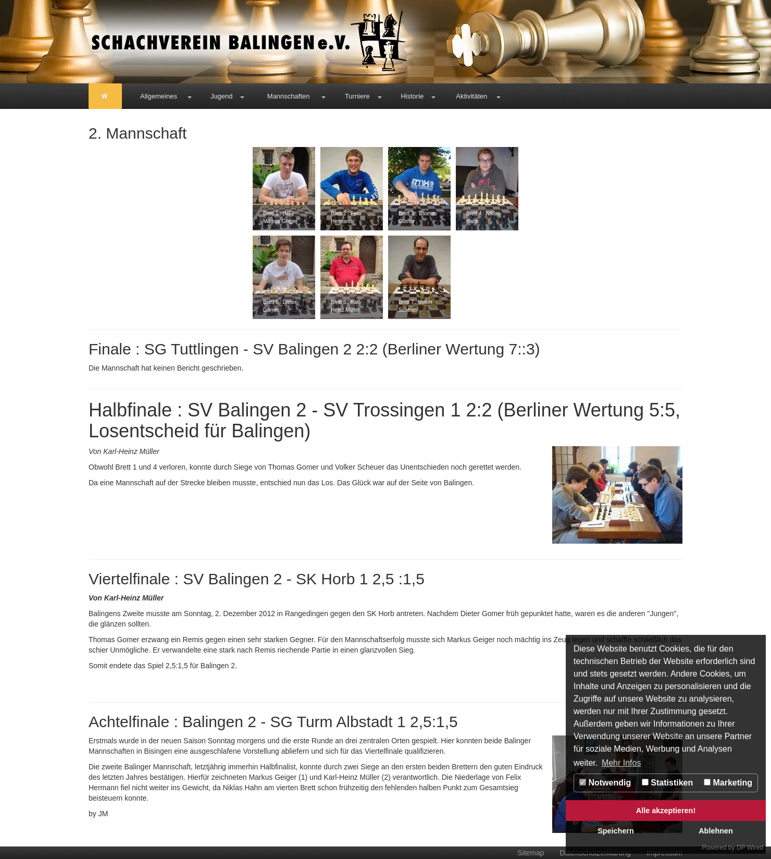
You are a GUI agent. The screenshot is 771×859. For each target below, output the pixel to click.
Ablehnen (716, 831)
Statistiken (667, 782)
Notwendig (605, 782)
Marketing (728, 782)
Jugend (221, 96)
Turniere (357, 96)
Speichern (616, 831)
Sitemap (530, 853)
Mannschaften (288, 96)
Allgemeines (158, 96)
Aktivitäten (471, 96)
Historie (412, 96)
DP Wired (750, 847)
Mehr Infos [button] (621, 762)
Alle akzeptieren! (665, 810)
